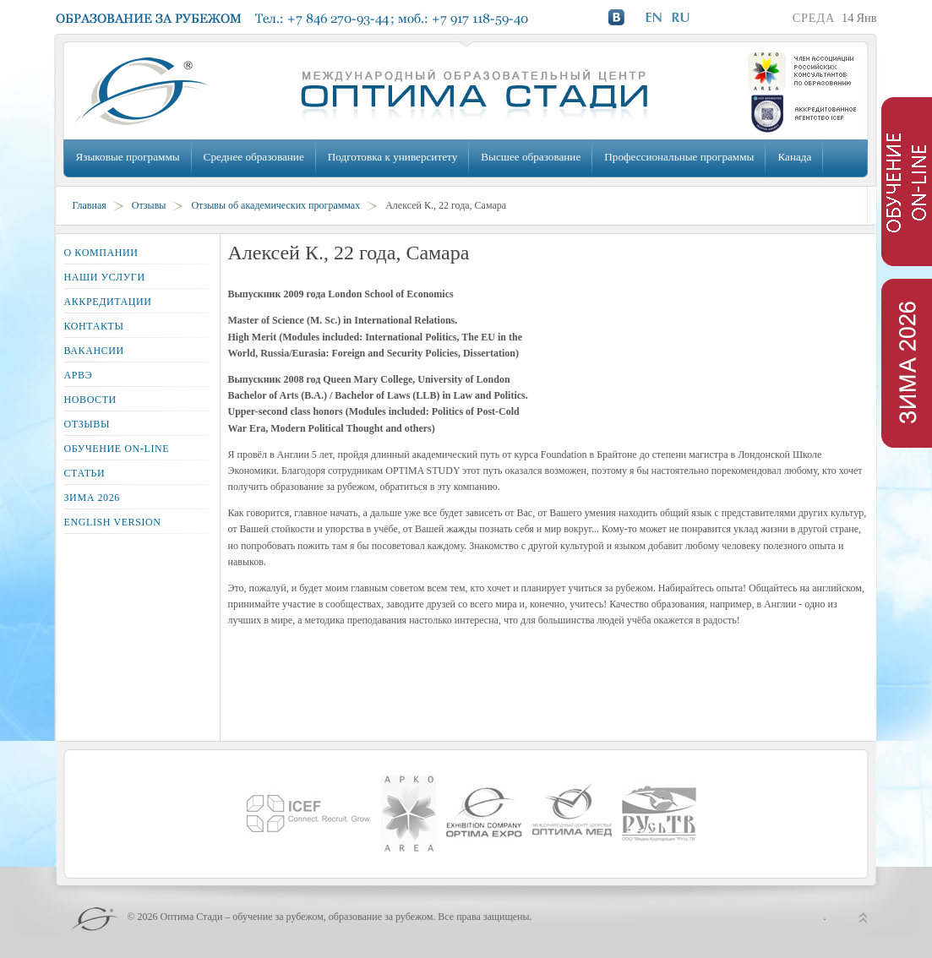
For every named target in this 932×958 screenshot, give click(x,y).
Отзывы (149, 205)
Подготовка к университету (392, 156)
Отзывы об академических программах (275, 205)
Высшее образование (530, 156)
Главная (89, 205)
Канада (794, 156)
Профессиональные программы (679, 156)
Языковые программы (128, 156)
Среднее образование (254, 156)
